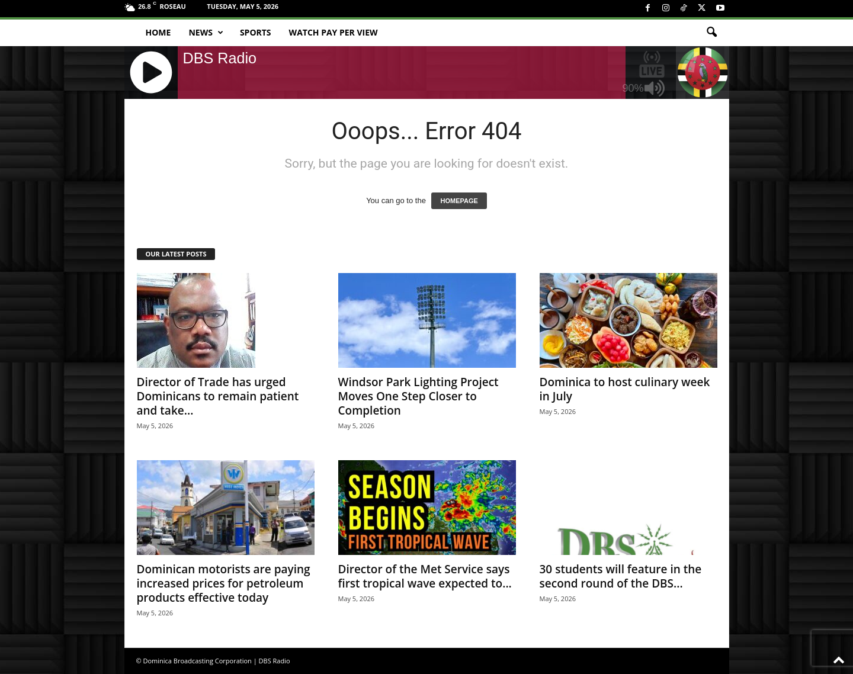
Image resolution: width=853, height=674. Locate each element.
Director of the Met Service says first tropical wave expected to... (425, 576)
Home (158, 32)
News (205, 33)
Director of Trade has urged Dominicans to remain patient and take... (218, 396)
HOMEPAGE (458, 200)
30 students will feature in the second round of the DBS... (621, 576)
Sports (255, 32)
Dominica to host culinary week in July (625, 389)
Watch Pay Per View (333, 32)
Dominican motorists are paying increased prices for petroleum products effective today (223, 583)
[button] (711, 33)
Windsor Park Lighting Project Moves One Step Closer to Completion (418, 396)
